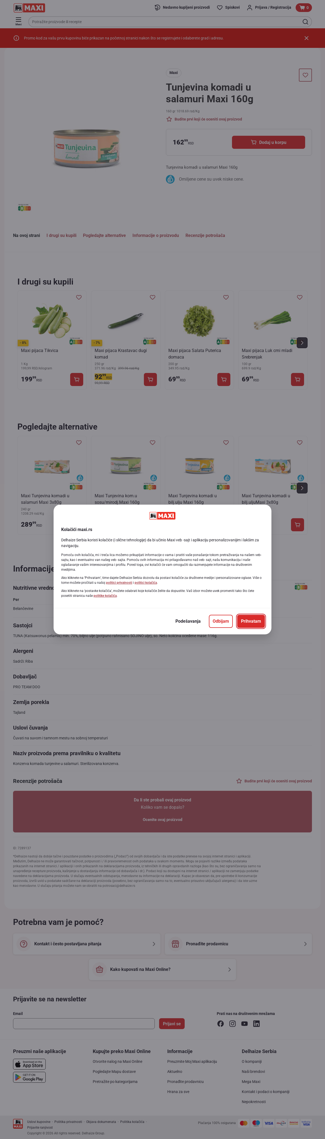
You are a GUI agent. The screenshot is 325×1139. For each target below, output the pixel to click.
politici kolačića (146, 583)
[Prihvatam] (251, 621)
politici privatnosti (119, 583)
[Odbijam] (221, 621)
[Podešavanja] (188, 621)
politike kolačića (105, 596)
